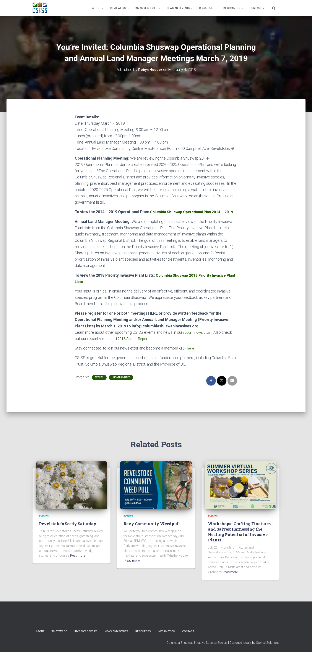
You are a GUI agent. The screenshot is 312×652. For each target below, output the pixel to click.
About (98, 8)
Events (99, 377)
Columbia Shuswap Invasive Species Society (197, 642)
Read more (77, 555)
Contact (257, 8)
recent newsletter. (198, 332)
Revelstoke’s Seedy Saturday (67, 523)
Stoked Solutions (268, 642)
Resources (208, 8)
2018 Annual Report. (134, 338)
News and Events (180, 8)
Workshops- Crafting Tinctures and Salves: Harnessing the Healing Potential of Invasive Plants (239, 532)
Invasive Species (147, 8)
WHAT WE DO (119, 8)
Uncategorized (121, 377)
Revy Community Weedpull (152, 523)
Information (233, 8)
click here (187, 348)
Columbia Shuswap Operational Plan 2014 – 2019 (193, 211)
